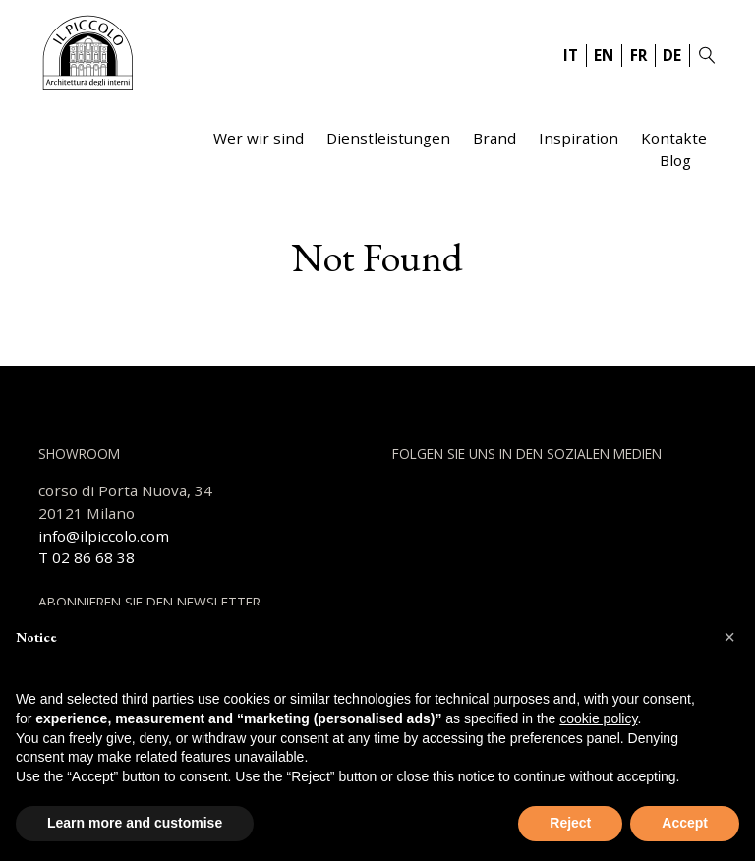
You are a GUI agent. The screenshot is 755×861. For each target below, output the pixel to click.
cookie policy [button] (598, 718)
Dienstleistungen (388, 137)
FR (638, 55)
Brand (494, 137)
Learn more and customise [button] (134, 823)
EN (603, 55)
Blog (675, 160)
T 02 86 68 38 (86, 557)
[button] (729, 637)
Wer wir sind (258, 137)
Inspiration (578, 137)
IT (570, 55)
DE (672, 55)
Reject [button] (570, 823)
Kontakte (674, 137)
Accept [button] (685, 823)
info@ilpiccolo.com (103, 535)
